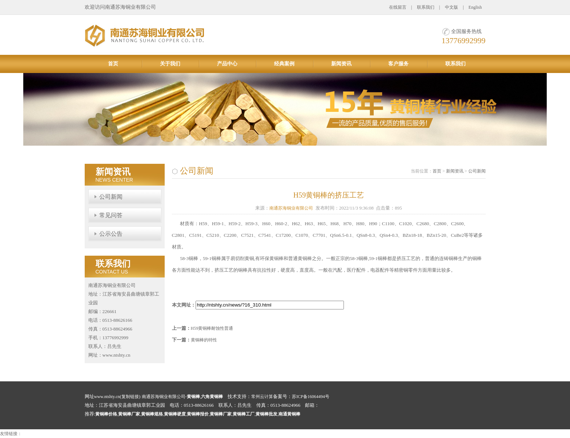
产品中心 (227, 63)
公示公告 (111, 234)
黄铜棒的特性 (204, 339)
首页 (113, 63)
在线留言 (397, 7)
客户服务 (398, 63)
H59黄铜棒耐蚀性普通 (212, 328)
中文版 (451, 7)
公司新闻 (111, 197)
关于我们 (170, 63)
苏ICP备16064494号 (310, 396)
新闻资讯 (341, 63)
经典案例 (284, 63)
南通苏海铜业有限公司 (291, 208)
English (475, 7)
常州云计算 (262, 396)
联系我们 (425, 7)
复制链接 (130, 396)
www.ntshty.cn (107, 396)
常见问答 (111, 215)
